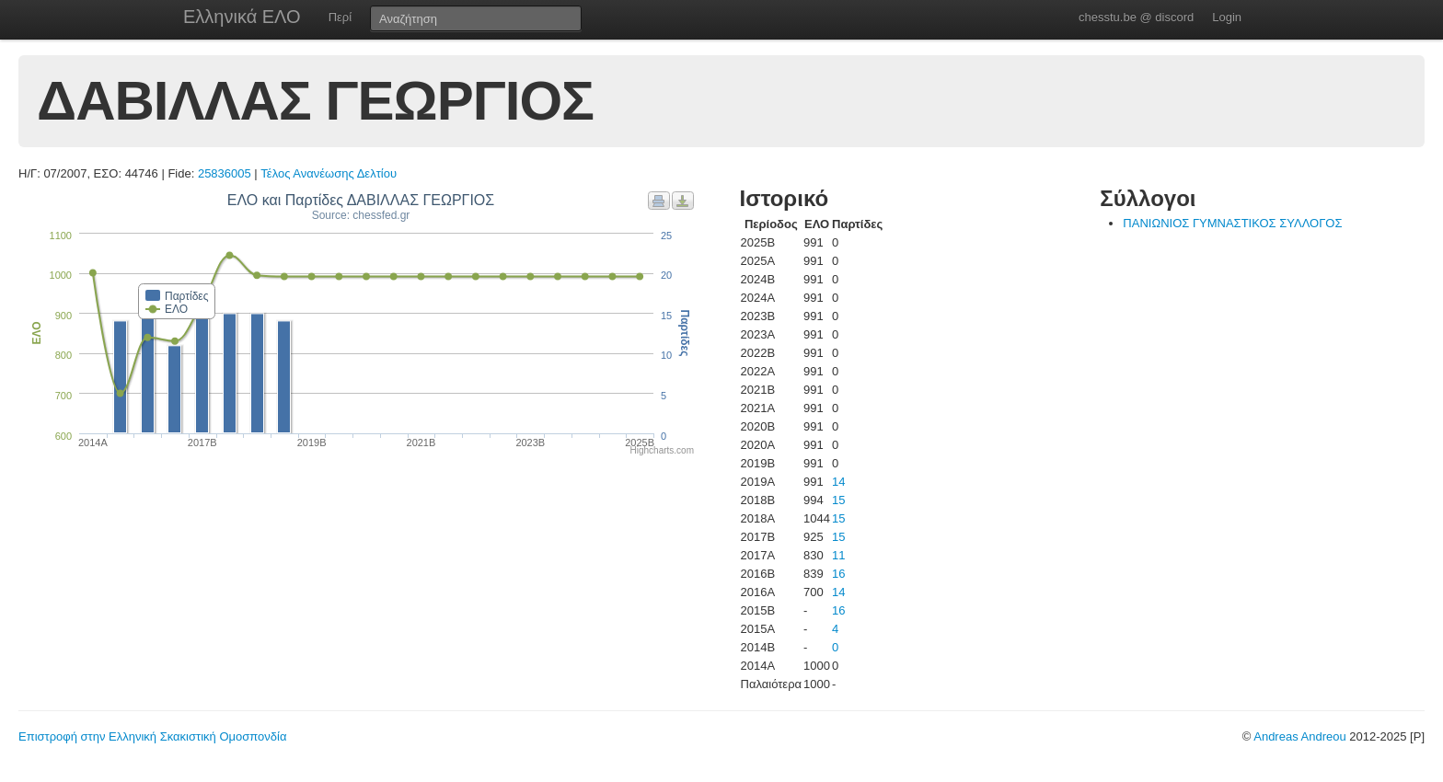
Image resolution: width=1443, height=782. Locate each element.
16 (838, 574)
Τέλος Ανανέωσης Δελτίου (328, 173)
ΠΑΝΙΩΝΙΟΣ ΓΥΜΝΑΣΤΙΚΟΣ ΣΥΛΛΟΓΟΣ (1232, 223)
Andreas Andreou (1299, 736)
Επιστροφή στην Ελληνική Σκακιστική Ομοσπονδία (152, 736)
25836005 (224, 173)
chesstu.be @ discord (1136, 17)
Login (1226, 17)
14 (838, 482)
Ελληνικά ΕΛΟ (242, 16)
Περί (340, 17)
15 (838, 500)
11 (838, 555)
